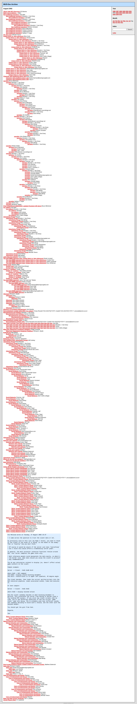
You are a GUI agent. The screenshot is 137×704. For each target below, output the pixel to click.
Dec (122, 22)
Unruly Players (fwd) (9, 700)
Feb (116, 21)
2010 (120, 14)
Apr (121, 21)
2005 (123, 13)
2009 (117, 14)
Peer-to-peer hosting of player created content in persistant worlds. (23, 664)
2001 (130, 11)
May (124, 21)
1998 (120, 11)
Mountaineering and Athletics (12, 312)
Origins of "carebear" (9, 269)
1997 (117, 11)
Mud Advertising (8, 462)
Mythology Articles (9, 339)
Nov (119, 22)
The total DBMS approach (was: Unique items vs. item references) (23, 258)
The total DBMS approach (11, 280)
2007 (130, 13)
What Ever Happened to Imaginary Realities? (17, 329)
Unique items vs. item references (13, 36)
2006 (127, 13)
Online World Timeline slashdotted (13, 467)
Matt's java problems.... (10, 13)
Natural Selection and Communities (14, 621)
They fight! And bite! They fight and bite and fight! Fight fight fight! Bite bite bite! (28, 323)
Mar (119, 21)
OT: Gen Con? (7, 35)
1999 (123, 11)
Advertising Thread (9, 217)
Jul (129, 21)
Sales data (6, 666)
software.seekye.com (68, 703)
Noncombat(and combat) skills (12, 320)
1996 (114, 11)
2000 (127, 11)
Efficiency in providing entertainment (14, 309)
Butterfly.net (7, 332)
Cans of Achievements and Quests (13, 675)
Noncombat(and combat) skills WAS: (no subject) (18, 311)
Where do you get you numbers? (13, 459)
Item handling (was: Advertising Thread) (15, 340)
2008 (114, 14)
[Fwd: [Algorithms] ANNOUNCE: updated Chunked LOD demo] (22, 206)
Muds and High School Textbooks (13, 698)
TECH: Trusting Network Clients (13, 476)
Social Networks (8, 368)
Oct (116, 22)
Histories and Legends (10, 440)
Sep (114, 22)
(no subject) (7, 207)
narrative (6, 81)
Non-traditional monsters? (11, 14)
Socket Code (7, 264)
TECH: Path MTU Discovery (11, 11)
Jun (127, 21)
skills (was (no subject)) (10, 257)
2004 (120, 13)
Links (114, 33)
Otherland (6, 294)
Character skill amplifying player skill (14, 76)
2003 (117, 13)
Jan (114, 21)
